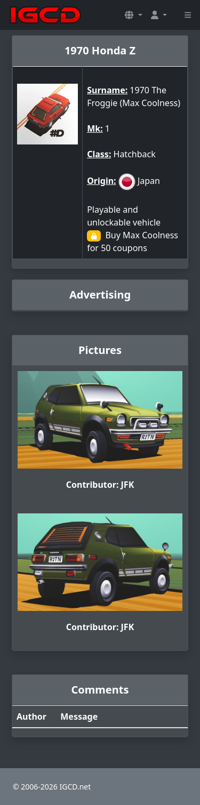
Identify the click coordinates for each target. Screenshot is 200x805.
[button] (133, 15)
